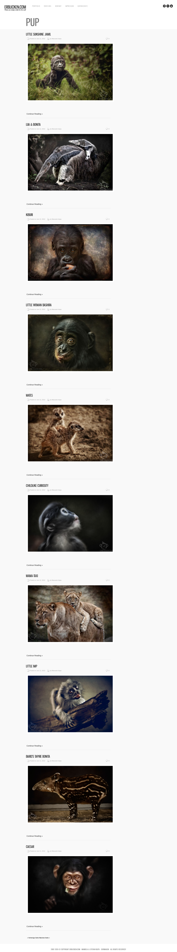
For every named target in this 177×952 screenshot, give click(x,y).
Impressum (69, 6)
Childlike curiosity (37, 486)
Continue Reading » (35, 114)
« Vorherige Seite (33, 938)
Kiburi (29, 215)
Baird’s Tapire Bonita (38, 756)
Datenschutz (83, 6)
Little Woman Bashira (39, 305)
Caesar (30, 847)
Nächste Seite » (44, 938)
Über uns (47, 6)
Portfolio (36, 6)
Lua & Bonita (33, 124)
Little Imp (31, 666)
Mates (29, 395)
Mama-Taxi (32, 576)
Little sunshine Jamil (38, 34)
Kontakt (58, 6)
